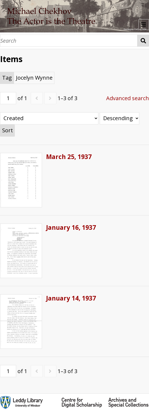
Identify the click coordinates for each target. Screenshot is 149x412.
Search (143, 41)
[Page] (8, 98)
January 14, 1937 (71, 298)
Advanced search (127, 98)
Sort (7, 130)
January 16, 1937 (71, 227)
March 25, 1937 (69, 157)
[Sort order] (119, 118)
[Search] (68, 41)
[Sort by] (49, 118)
